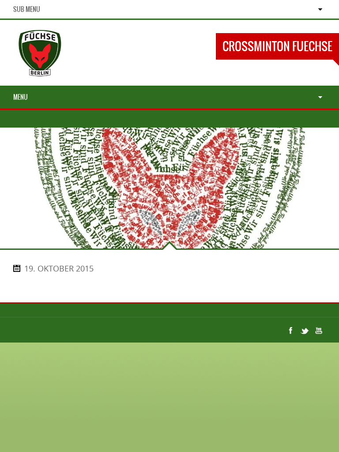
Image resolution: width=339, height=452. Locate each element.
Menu (20, 97)
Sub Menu (26, 9)
